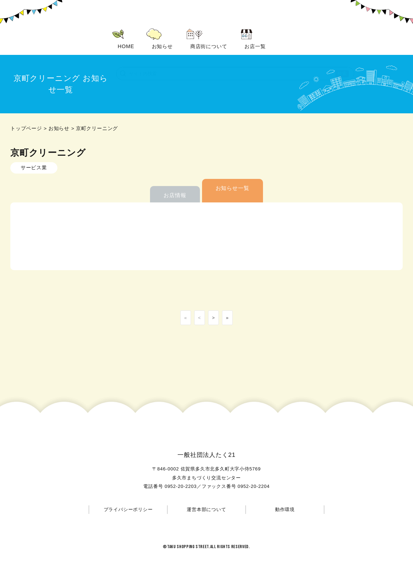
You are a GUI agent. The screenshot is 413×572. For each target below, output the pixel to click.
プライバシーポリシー (128, 498)
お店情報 (175, 184)
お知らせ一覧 (232, 177)
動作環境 (285, 498)
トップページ (26, 117)
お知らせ (58, 117)
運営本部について (206, 498)
